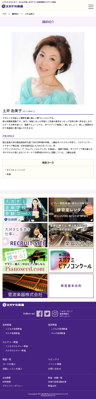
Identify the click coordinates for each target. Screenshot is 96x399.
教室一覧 (7, 359)
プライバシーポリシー (13, 385)
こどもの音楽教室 (14, 328)
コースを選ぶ (9, 364)
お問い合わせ (54, 368)
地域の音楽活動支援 (57, 381)
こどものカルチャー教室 (17, 346)
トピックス (53, 359)
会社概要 (7, 377)
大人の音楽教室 (13, 333)
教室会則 (52, 385)
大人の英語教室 (58, 333)
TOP (4, 13)
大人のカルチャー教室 (16, 350)
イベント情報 (54, 364)
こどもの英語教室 (59, 328)
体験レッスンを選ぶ (12, 368)
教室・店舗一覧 (55, 377)
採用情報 (7, 381)
